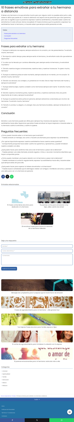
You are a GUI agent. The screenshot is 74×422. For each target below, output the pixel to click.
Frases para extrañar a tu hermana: (14, 33)
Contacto (4, 416)
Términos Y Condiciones (8, 413)
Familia (4, 377)
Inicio (3, 406)
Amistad (4, 371)
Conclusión (7, 36)
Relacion (4, 385)
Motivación (5, 380)
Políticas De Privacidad (8, 409)
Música (4, 382)
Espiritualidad (6, 374)
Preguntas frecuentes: (11, 38)
